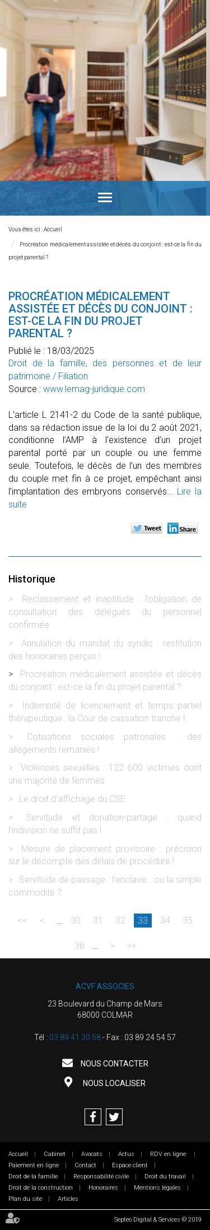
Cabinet (55, 1154)
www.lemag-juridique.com (94, 389)
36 (79, 945)
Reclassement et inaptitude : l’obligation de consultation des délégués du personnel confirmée (105, 612)
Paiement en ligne (33, 1165)
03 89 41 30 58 (75, 1037)
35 (188, 920)
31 (98, 920)
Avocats (91, 1154)
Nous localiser (113, 1083)
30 (76, 920)
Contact (85, 1165)
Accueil (53, 229)
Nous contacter (113, 1063)
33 (143, 920)
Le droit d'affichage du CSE (72, 799)
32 (120, 920)
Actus (126, 1154)
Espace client (130, 1165)
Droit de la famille (33, 1176)
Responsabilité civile (101, 1176)
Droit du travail (165, 1176)
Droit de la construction (40, 1187)
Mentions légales (157, 1187)
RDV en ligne (169, 1154)
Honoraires (103, 1187)
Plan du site (25, 1199)
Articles (68, 1199)
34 (165, 920)
